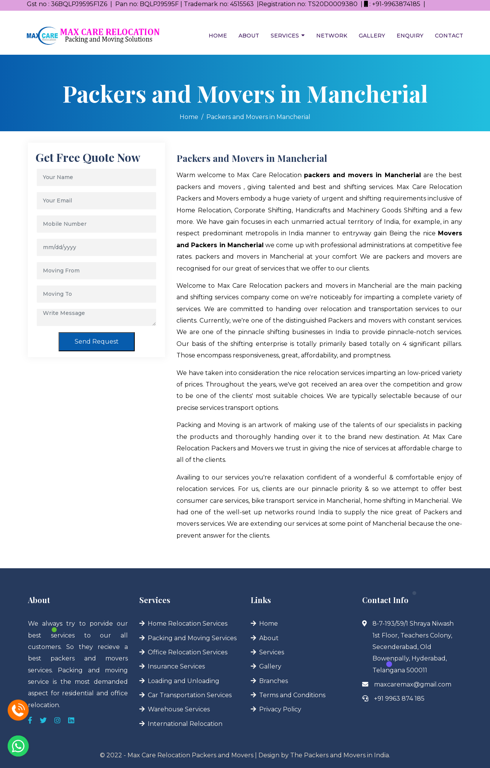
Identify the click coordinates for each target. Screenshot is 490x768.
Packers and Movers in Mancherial (258, 117)
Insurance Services (176, 666)
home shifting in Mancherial (406, 500)
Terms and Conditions (292, 695)
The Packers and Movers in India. (340, 755)
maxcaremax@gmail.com (412, 684)
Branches (273, 681)
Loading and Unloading (183, 681)
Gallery (372, 35)
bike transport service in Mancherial (306, 500)
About (248, 35)
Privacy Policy (280, 709)
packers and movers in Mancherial (249, 256)
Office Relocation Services (187, 652)
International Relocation (185, 723)
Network (331, 35)
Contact (449, 35)
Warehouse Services (179, 709)
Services (285, 35)
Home (218, 35)
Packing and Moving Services (192, 638)
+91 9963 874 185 (399, 698)
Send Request (97, 341)
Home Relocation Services (187, 623)
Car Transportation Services (190, 695)
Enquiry (410, 35)
